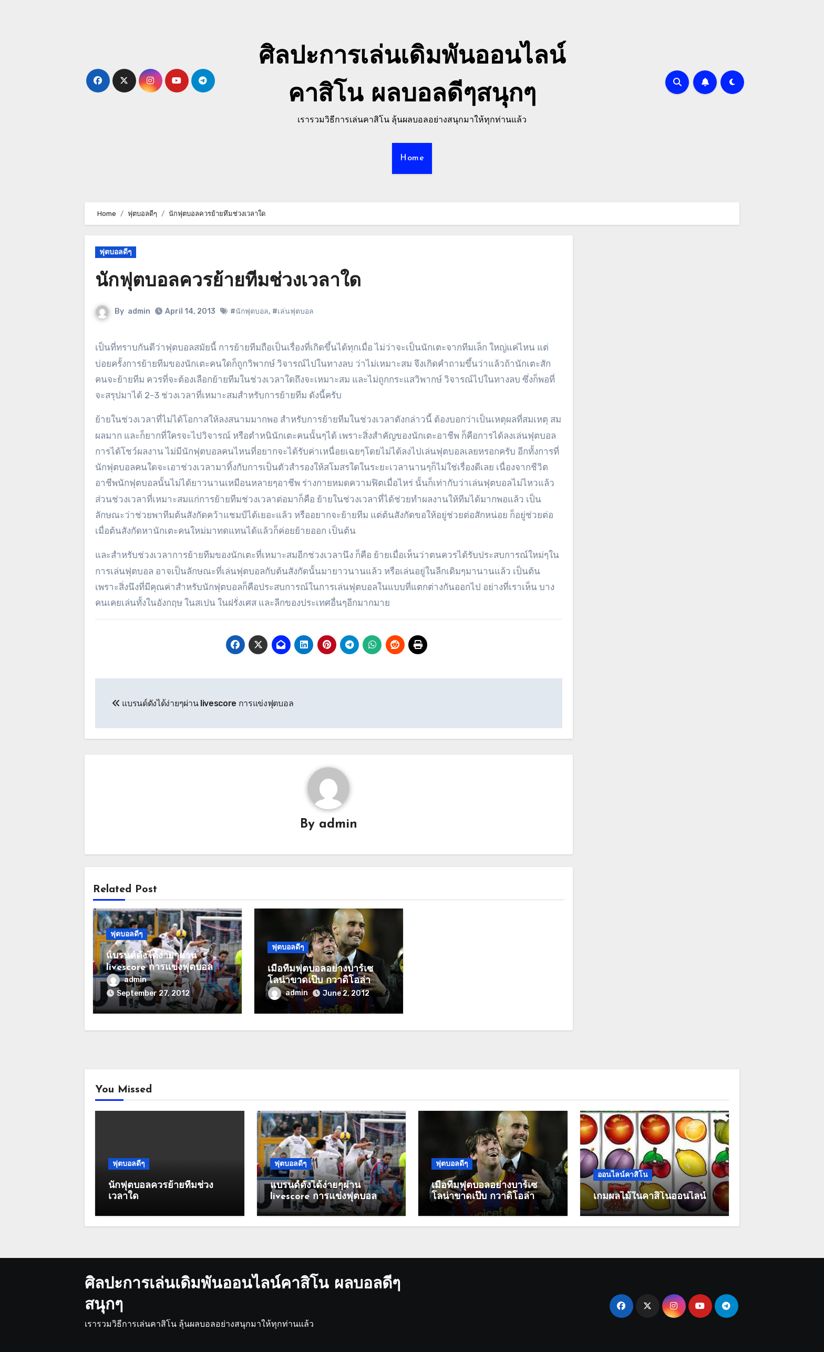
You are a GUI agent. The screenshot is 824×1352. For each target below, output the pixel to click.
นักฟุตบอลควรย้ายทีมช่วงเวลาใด (237, 281)
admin (139, 311)
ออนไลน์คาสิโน (623, 1171)
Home (412, 158)
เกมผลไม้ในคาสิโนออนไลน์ (649, 1193)
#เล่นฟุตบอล (293, 311)
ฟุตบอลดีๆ (115, 251)
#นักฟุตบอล (249, 311)
